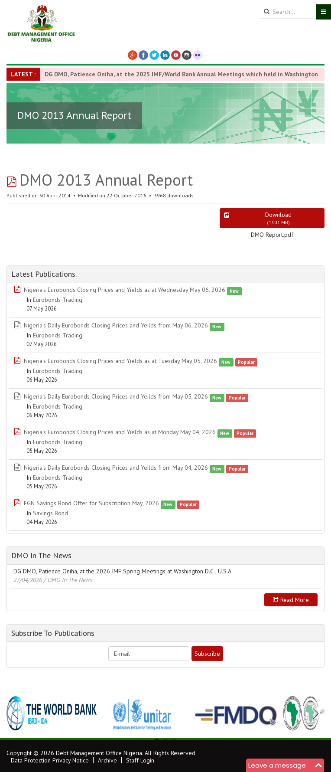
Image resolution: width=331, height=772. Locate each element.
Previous (17, 713)
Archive (107, 760)
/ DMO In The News (68, 580)
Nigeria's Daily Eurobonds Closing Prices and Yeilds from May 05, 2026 (116, 396)
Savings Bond (50, 513)
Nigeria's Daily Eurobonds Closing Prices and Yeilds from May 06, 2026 (116, 325)
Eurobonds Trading (57, 300)
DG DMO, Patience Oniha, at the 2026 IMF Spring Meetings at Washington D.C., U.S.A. (123, 571)
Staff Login (140, 760)
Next (313, 713)
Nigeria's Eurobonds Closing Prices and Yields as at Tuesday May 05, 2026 (120, 361)
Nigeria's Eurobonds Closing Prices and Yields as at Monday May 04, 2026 (120, 432)
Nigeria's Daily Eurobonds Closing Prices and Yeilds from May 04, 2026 (116, 467)
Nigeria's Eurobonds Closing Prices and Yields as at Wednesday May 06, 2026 (124, 290)
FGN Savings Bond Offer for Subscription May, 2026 (91, 503)
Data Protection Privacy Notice (50, 760)
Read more (291, 600)
